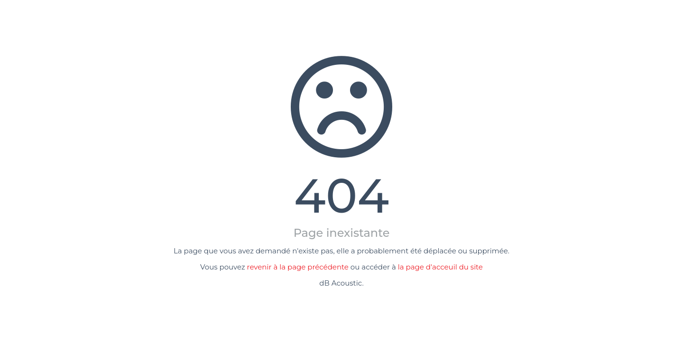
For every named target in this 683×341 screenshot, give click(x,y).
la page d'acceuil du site (440, 266)
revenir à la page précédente (298, 266)
